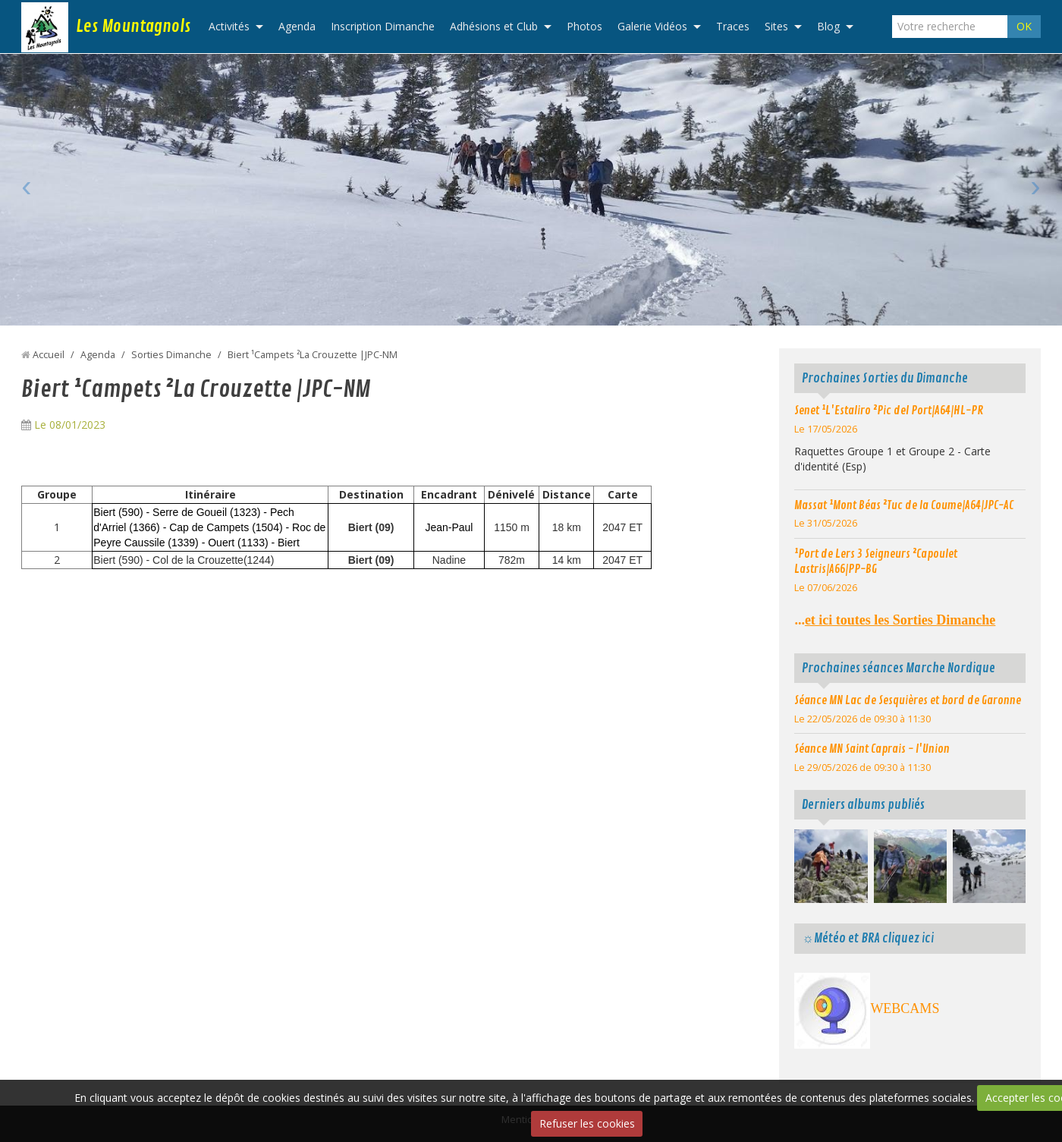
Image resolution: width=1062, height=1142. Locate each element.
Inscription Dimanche (383, 26)
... (894, 620)
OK (1024, 26)
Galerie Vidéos (652, 26)
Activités (229, 26)
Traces (732, 26)
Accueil (48, 354)
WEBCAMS (904, 1008)
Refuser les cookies (587, 1123)
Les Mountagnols (133, 26)
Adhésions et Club (494, 26)
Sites (776, 26)
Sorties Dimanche (171, 354)
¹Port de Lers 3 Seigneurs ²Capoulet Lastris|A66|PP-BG (875, 561)
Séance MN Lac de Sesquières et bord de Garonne (907, 700)
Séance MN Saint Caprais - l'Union (872, 749)
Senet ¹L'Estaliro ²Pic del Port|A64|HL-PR (888, 410)
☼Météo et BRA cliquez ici (867, 938)
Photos (584, 26)
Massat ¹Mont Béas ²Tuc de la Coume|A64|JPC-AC (903, 505)
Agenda (297, 26)
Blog (828, 26)
